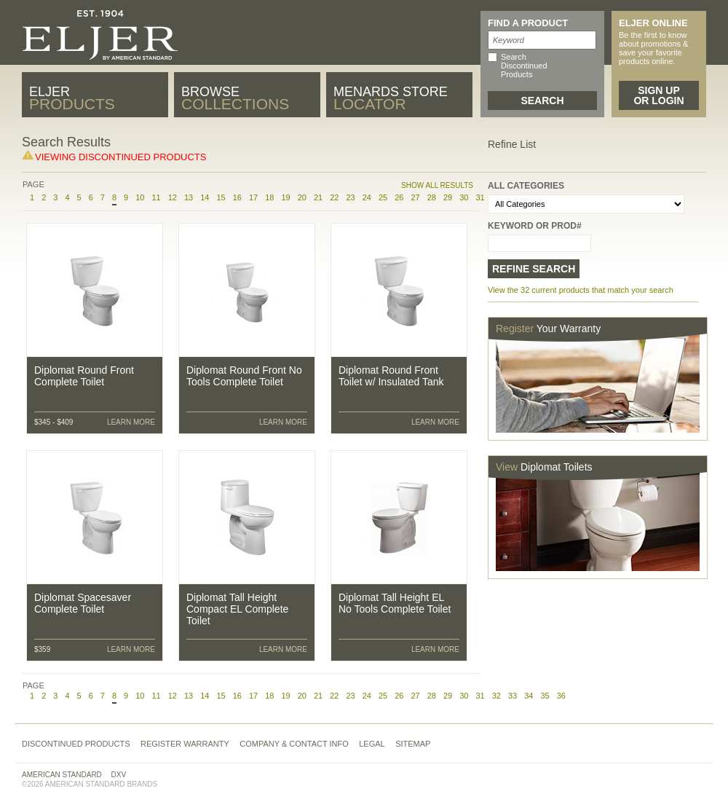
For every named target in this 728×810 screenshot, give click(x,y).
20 (302, 197)
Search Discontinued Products (524, 65)
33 (512, 695)
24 (367, 197)
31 (479, 695)
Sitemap (412, 743)
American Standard (62, 775)
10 (139, 197)
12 (172, 197)
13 (188, 197)
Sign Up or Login (658, 95)
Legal (371, 743)
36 (561, 695)
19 (285, 197)
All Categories (526, 186)
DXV (119, 775)
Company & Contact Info (294, 743)
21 (318, 197)
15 (220, 197)
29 (447, 197)
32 (496, 695)
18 (269, 197)
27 (415, 197)
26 (399, 197)
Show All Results (437, 185)
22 (334, 197)
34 (528, 695)
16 (237, 197)
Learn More (131, 422)
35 (544, 695)
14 (204, 197)
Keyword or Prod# (535, 226)
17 (253, 197)
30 (463, 197)
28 (431, 197)
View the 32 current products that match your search (580, 290)
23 (350, 197)
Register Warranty (185, 743)
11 (155, 197)
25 (383, 197)
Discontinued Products (76, 743)
